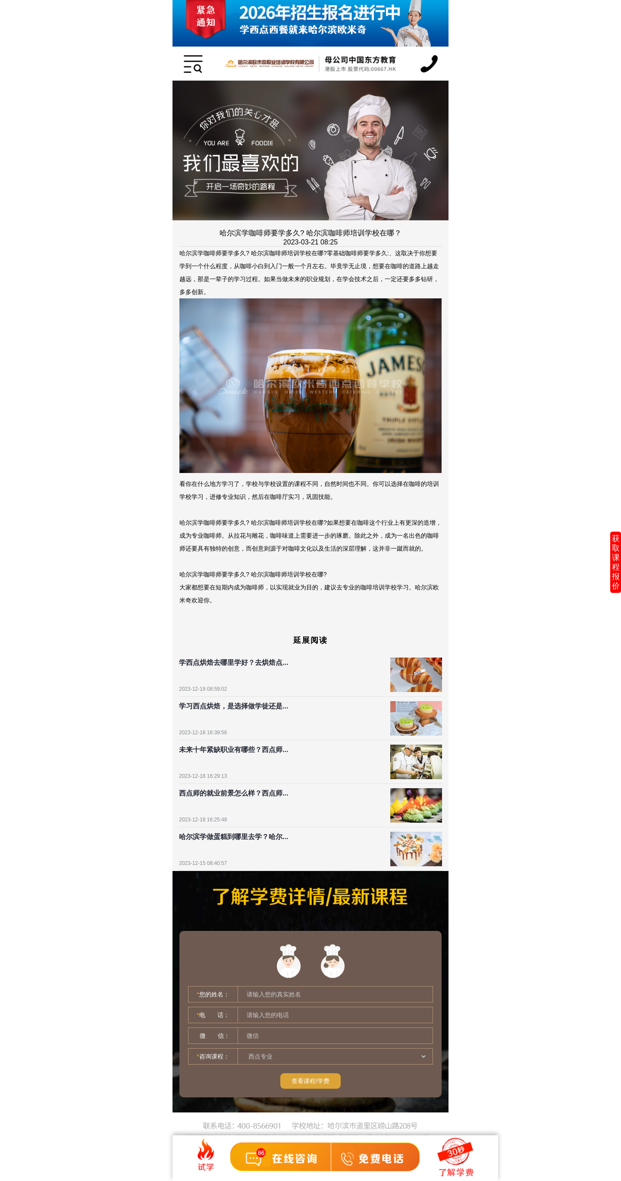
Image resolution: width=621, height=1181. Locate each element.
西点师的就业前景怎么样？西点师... (233, 793)
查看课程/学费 (310, 1081)
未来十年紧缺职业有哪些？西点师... (233, 749)
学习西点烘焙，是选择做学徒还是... (233, 706)
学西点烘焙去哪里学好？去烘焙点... (233, 662)
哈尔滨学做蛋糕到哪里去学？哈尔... (233, 836)
